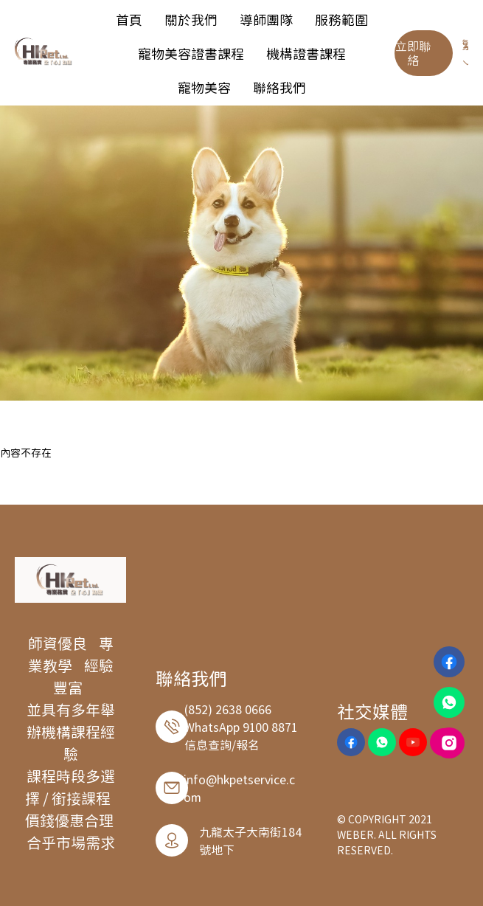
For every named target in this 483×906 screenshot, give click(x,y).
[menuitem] (129, 19)
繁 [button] (467, 52)
